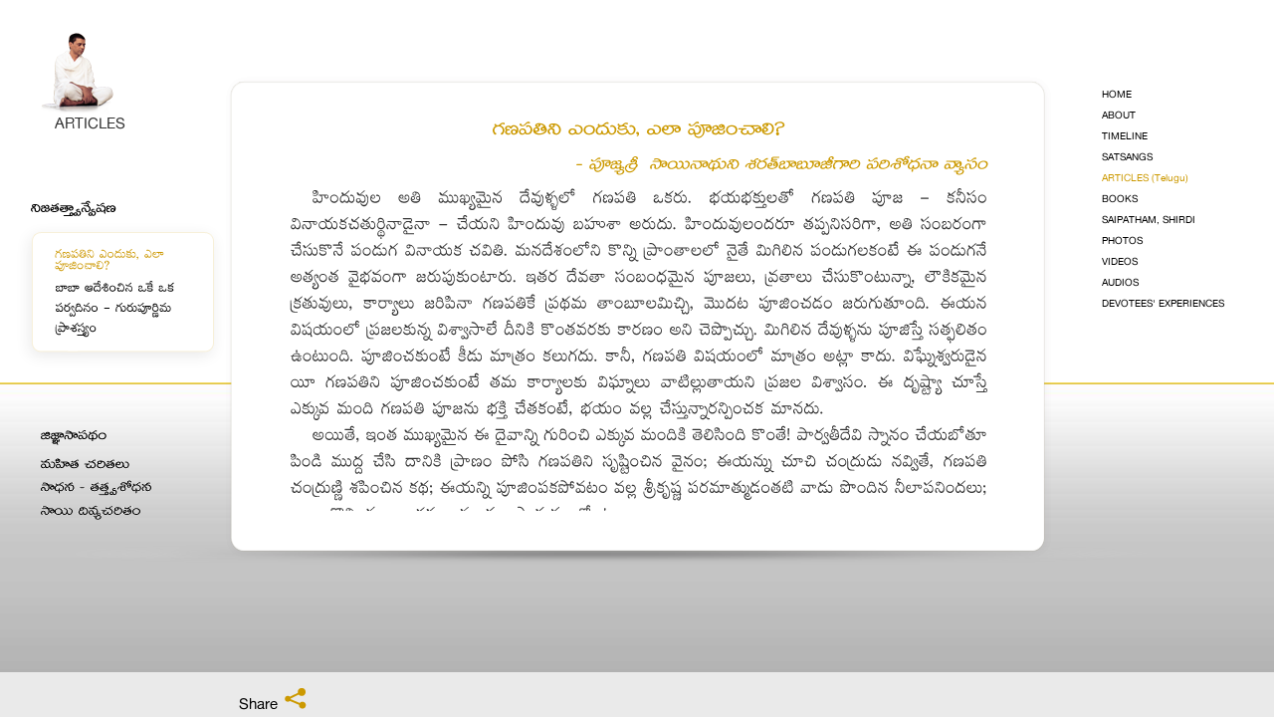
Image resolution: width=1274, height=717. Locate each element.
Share (274, 700)
